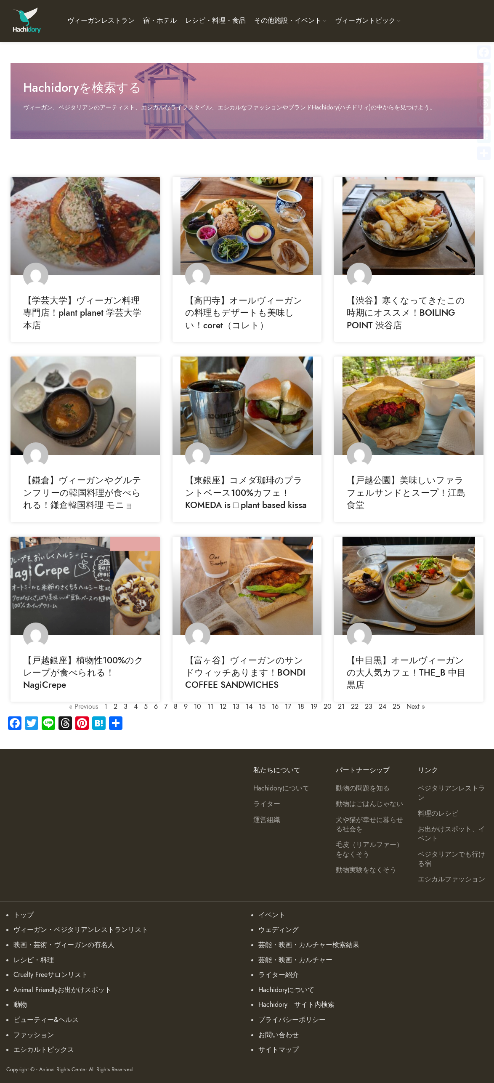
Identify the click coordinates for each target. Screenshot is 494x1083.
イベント (271, 915)
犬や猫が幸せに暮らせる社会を (369, 824)
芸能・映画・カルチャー (295, 960)
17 (288, 706)
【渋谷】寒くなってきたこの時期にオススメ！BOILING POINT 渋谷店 (406, 312)
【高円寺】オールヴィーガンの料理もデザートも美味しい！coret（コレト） (244, 312)
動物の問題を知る (363, 788)
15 (262, 706)
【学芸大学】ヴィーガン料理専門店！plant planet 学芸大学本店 (82, 312)
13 (236, 706)
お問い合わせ (278, 1035)
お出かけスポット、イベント (451, 834)
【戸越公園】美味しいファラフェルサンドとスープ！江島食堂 (406, 492)
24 (382, 706)
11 (210, 706)
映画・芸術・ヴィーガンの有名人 (63, 945)
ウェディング (278, 929)
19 (314, 706)
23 (368, 706)
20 (328, 706)
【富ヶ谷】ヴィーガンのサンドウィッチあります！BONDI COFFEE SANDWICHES (245, 672)
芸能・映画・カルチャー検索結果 (308, 945)
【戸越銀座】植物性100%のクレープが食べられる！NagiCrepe (83, 672)
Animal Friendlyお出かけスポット (62, 990)
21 (341, 706)
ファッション (33, 1035)
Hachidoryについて (281, 788)
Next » (415, 706)
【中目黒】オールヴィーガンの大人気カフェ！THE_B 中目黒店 (406, 672)
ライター (266, 804)
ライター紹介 (278, 974)
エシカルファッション (451, 879)
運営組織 (266, 820)
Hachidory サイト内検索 (296, 1004)
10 (197, 706)
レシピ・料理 (33, 960)
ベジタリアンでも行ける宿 (451, 859)
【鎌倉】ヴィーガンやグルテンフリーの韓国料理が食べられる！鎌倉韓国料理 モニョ (82, 492)
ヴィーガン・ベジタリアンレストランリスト (80, 929)
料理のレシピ (438, 813)
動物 (20, 1004)
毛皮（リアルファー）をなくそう (369, 849)
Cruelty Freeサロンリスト (50, 974)
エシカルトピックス (43, 1049)
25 (396, 706)
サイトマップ (278, 1049)
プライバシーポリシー (292, 1019)
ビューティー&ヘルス (46, 1019)
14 (249, 706)
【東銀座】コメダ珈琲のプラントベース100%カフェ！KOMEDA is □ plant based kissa (246, 492)
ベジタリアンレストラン (451, 793)
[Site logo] (26, 20)
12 (223, 706)
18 (300, 706)
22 (355, 706)
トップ (23, 915)
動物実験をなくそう (366, 870)
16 (275, 706)
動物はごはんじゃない (369, 804)
